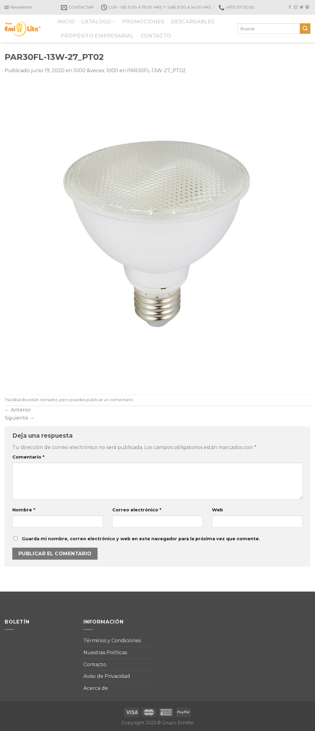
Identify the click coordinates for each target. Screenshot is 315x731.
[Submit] (305, 28)
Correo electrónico (136, 510)
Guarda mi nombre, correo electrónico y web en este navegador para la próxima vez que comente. (141, 538)
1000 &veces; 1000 (96, 70)
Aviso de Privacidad (106, 676)
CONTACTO (156, 36)
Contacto (94, 664)
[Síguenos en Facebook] (290, 7)
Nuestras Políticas (105, 652)
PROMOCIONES (143, 22)
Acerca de (95, 688)
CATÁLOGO (98, 22)
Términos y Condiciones (112, 640)
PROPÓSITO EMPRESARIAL (97, 36)
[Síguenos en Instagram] (295, 7)
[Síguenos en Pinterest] (307, 7)
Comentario (28, 457)
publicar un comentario (109, 399)
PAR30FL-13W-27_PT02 (156, 70)
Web (217, 510)
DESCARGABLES (192, 22)
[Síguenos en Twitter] (301, 7)
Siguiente (19, 418)
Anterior (18, 410)
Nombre (23, 510)
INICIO (65, 22)
